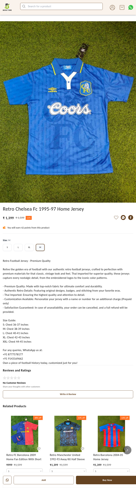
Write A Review (68, 394)
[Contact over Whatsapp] (130, 7)
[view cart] (122, 7)
